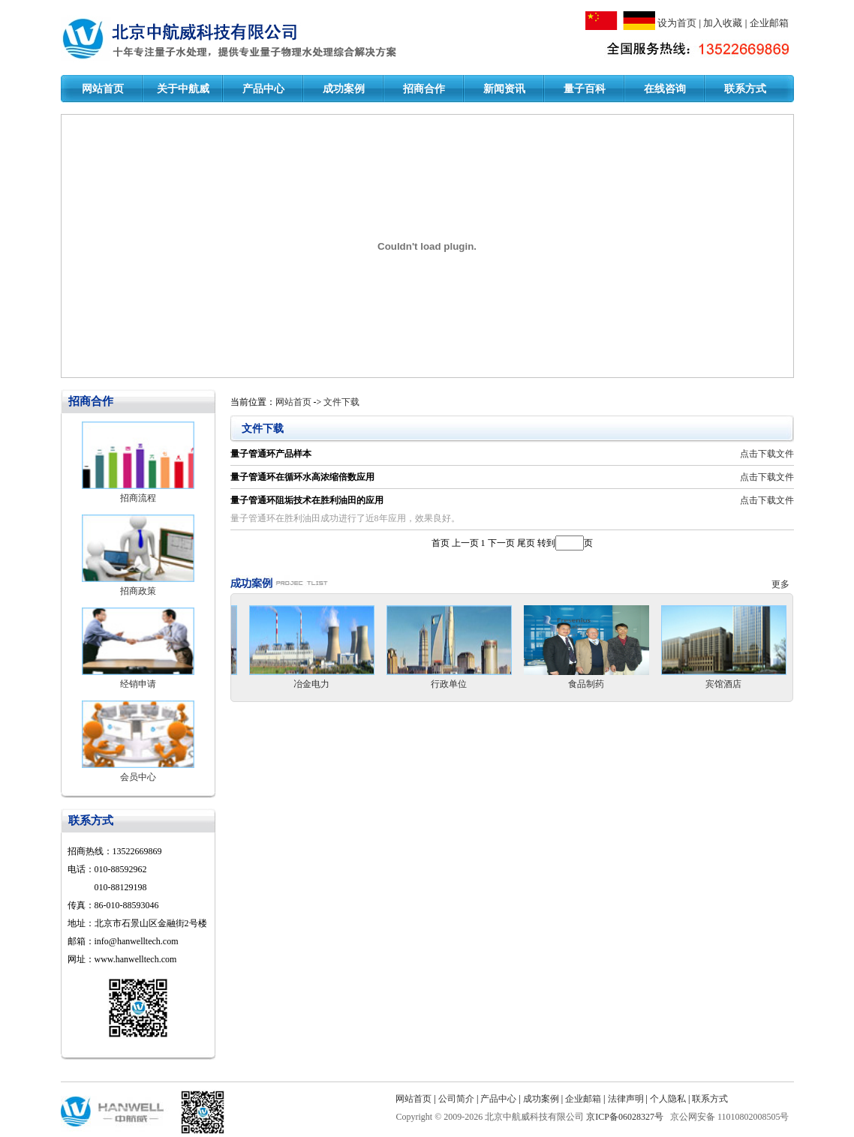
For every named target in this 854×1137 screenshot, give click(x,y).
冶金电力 (311, 684)
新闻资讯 (504, 88)
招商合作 (424, 88)
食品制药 (586, 684)
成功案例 (344, 88)
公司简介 (456, 1099)
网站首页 (103, 88)
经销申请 (138, 684)
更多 (782, 584)
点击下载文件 (767, 453)
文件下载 (341, 402)
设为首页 (676, 22)
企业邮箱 (769, 22)
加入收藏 (722, 22)
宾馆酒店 (723, 684)
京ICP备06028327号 (626, 1117)
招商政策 (138, 591)
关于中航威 (183, 88)
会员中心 (138, 777)
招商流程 (138, 498)
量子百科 (585, 88)
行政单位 (449, 684)
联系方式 (745, 88)
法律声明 (626, 1099)
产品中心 (263, 88)
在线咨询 (665, 88)
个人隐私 (668, 1099)
